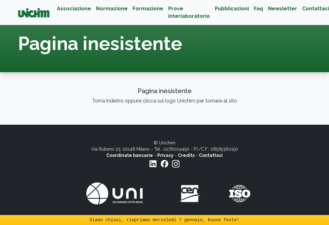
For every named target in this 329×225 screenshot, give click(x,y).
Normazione (112, 9)
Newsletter (282, 9)
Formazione (148, 9)
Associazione (74, 9)
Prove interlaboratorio (189, 12)
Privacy (165, 155)
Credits (186, 155)
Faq (258, 9)
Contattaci (211, 155)
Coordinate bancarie (129, 155)
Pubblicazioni (232, 9)
